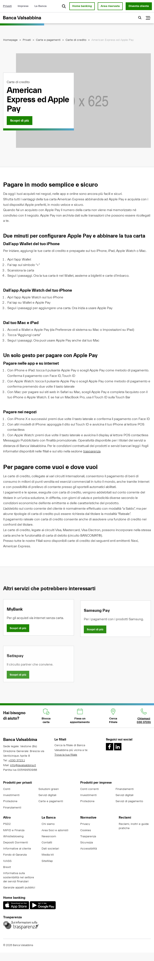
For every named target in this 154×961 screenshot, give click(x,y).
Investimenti (11, 795)
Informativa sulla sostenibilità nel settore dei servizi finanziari (18, 877)
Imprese (23, 6)
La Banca (40, 6)
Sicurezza (86, 842)
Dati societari (50, 848)
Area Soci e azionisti (55, 830)
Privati (7, 6)
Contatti (47, 842)
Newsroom (49, 836)
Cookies (85, 830)
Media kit (48, 854)
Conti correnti (89, 789)
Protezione (10, 801)
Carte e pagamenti (48, 40)
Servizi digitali (47, 795)
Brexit (7, 867)
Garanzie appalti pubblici (19, 887)
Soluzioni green (48, 789)
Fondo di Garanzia (15, 854)
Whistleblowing (13, 836)
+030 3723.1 (16, 760)
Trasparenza (88, 836)
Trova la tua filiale (65, 754)
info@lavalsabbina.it (23, 765)
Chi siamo (48, 824)
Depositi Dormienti (15, 842)
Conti (6, 789)
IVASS (7, 861)
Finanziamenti (12, 807)
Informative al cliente (17, 848)
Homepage (10, 40)
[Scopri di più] (19, 120)
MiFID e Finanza (13, 830)
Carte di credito (76, 40)
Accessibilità (88, 848)
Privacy (85, 824)
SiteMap (47, 861)
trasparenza (91, 456)
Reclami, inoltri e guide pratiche (134, 826)
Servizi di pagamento (129, 801)
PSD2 (7, 824)
